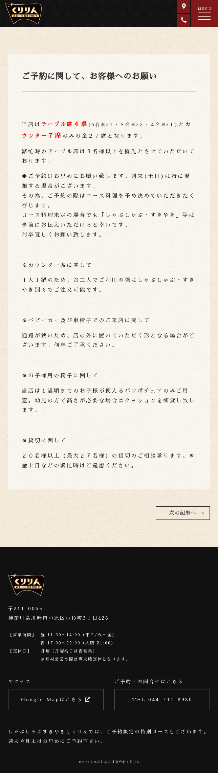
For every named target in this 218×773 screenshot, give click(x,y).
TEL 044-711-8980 (162, 699)
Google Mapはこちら (56, 699)
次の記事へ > (186, 513)
